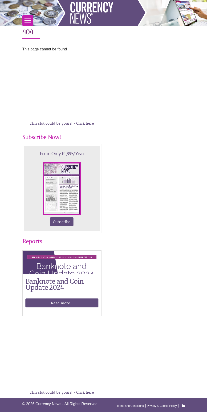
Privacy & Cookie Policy (162, 406)
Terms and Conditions (130, 406)
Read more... (62, 303)
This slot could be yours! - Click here (62, 123)
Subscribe (61, 221)
